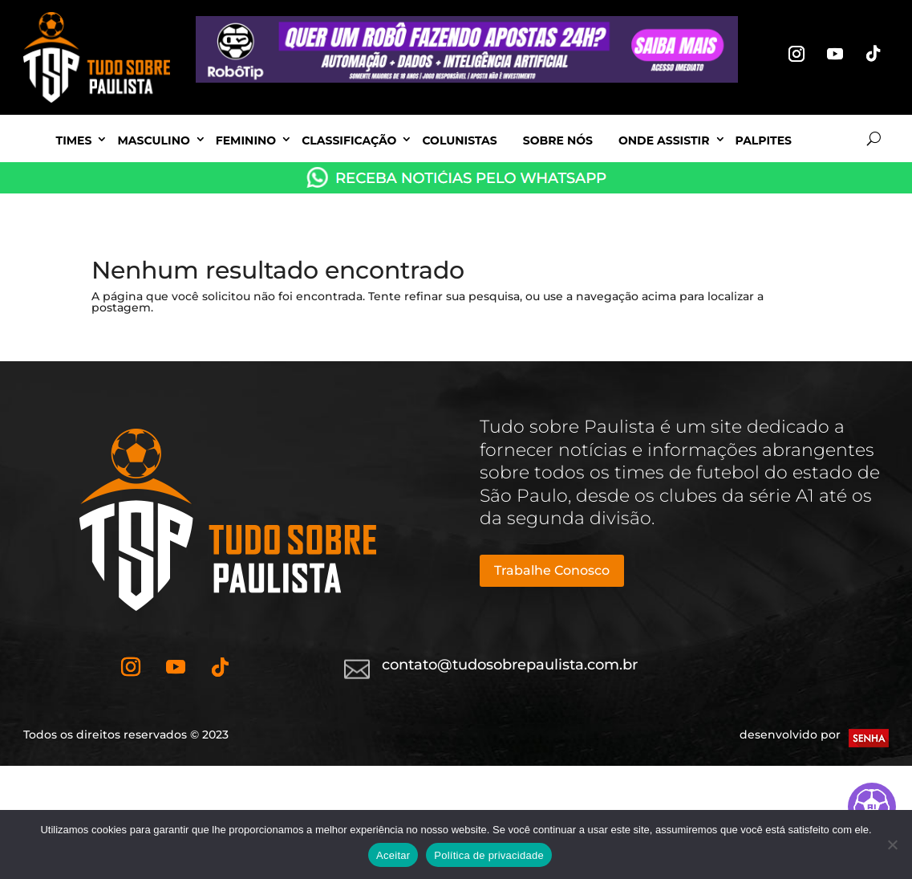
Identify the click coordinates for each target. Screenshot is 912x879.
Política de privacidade (489, 855)
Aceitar (393, 855)
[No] (892, 844)
